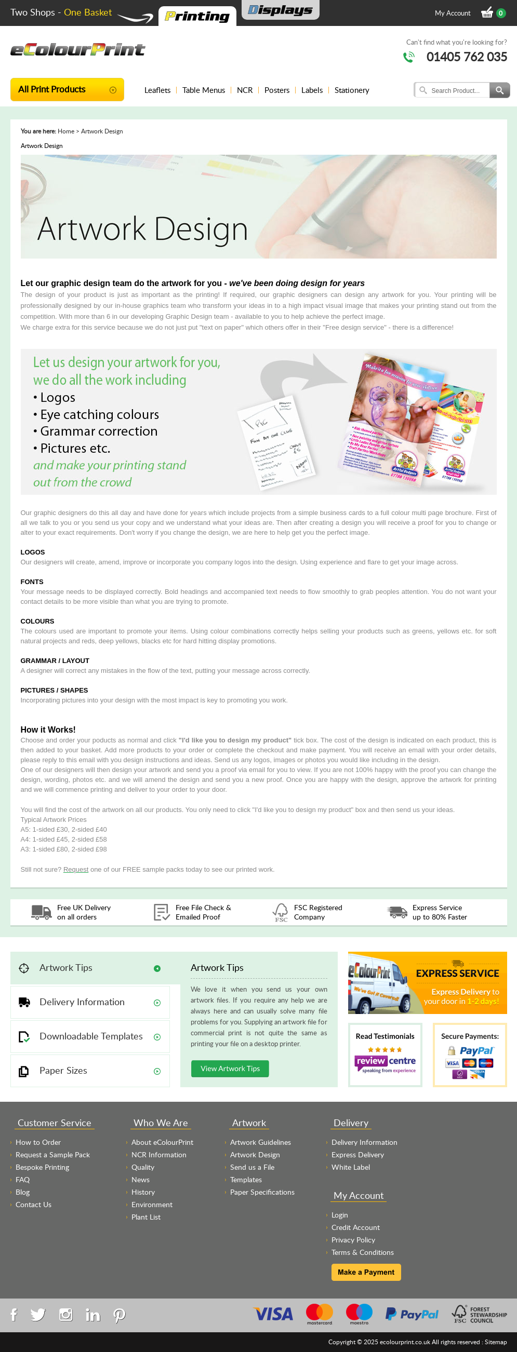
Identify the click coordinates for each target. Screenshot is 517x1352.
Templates (246, 1179)
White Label (351, 1167)
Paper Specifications (262, 1192)
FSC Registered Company (318, 912)
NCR (245, 90)
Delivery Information (364, 1142)
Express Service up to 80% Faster (440, 912)
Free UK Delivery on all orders (84, 912)
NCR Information (159, 1154)
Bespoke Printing (42, 1167)
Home (66, 131)
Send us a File (252, 1167)
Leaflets (157, 90)
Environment (152, 1204)
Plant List (146, 1217)
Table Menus (203, 90)
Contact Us (33, 1204)
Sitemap (496, 1341)
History (143, 1192)
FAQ (23, 1179)
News (140, 1179)
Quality (142, 1167)
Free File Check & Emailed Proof (203, 912)
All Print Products (51, 88)
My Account (453, 13)
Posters (276, 90)
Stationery (352, 90)
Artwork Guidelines (260, 1142)
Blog (23, 1192)
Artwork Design (255, 1154)
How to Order (38, 1142)
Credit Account (356, 1227)
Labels (312, 90)
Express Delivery (358, 1154)
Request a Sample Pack (53, 1154)
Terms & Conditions (363, 1252)
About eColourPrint (162, 1142)
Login (340, 1215)
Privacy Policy (353, 1240)
